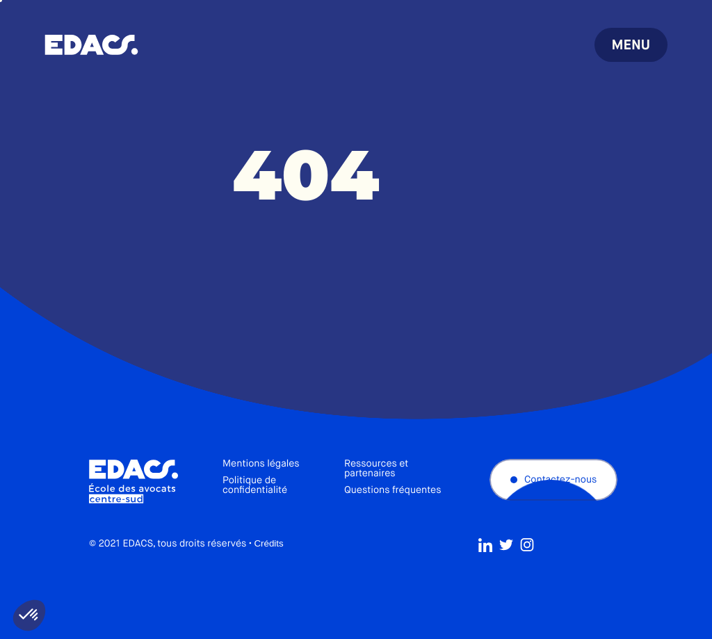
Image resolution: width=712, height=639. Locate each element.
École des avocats (91, 45)
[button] (29, 615)
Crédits (268, 543)
